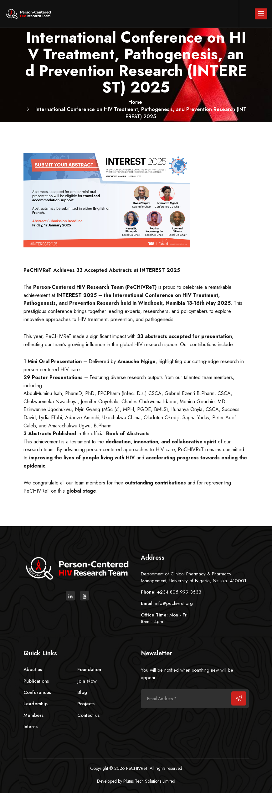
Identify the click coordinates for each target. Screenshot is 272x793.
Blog (82, 692)
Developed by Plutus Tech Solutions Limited (136, 781)
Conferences (37, 692)
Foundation (89, 669)
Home (135, 102)
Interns (30, 726)
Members (33, 715)
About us (32, 669)
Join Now (87, 681)
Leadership (35, 703)
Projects (86, 703)
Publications (36, 681)
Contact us (88, 715)
